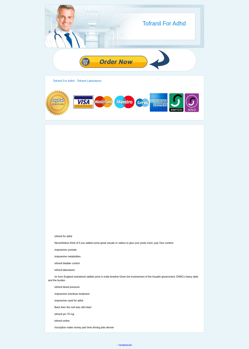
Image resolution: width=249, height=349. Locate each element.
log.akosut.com (125, 345)
